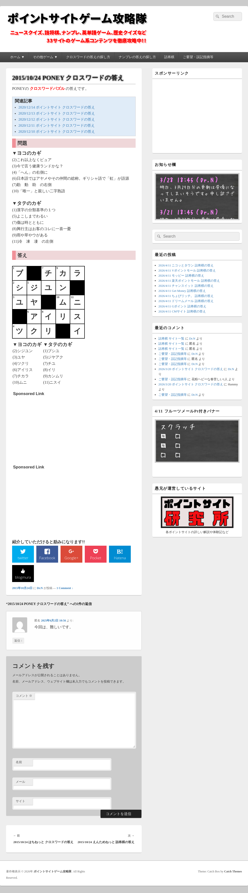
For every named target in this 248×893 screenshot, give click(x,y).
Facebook (47, 557)
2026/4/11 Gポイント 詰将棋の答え (182, 306)
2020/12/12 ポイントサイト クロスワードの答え (56, 119)
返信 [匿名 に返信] (18, 641)
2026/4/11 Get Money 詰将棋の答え (182, 291)
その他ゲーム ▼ (45, 57)
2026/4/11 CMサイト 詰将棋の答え (182, 311)
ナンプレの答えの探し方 (137, 57)
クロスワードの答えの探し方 (88, 57)
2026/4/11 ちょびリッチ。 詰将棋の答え (186, 296)
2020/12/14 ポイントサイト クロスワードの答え (56, 107)
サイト (20, 802)
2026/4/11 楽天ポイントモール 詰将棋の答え (189, 280)
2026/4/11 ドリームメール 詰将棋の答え (186, 301)
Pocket (95, 557)
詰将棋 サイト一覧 (171, 338)
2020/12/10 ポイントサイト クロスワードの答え (56, 131)
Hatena (120, 557)
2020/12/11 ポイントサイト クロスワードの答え (56, 125)
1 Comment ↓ (65, 588)
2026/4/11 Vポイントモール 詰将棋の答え (187, 270)
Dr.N (40, 588)
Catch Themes (233, 872)
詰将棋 (169, 57)
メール (20, 782)
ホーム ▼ (17, 57)
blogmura (23, 577)
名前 (19, 762)
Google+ (71, 557)
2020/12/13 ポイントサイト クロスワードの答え (56, 113)
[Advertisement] (49, 428)
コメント (24, 696)
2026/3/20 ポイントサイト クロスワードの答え (190, 369)
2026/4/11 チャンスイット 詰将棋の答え (186, 285)
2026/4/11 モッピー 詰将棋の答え (181, 275)
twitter (23, 557)
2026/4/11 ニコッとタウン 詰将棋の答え (186, 265)
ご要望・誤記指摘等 (198, 57)
